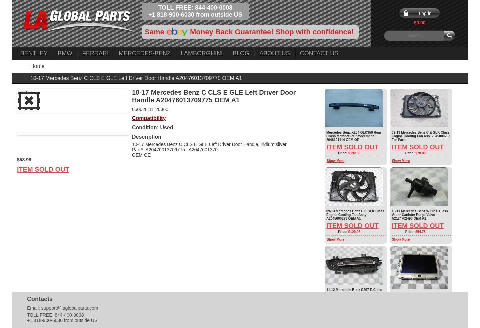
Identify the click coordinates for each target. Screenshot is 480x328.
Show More (335, 161)
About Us (274, 53)
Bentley (34, 53)
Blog (241, 53)
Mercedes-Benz (145, 53)
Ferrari (95, 53)
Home (37, 66)
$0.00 (419, 22)
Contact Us (319, 53)
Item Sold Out (43, 169)
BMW (65, 53)
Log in (425, 13)
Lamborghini (202, 53)
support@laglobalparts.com (69, 308)
